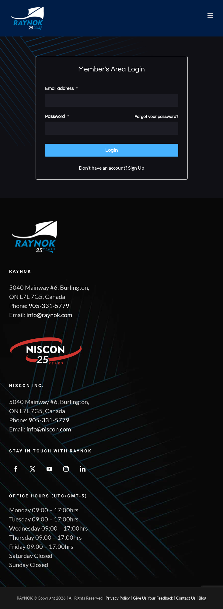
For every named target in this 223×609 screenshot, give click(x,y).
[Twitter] (32, 469)
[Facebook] (16, 469)
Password (57, 116)
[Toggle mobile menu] (210, 15)
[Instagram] (66, 469)
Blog (202, 598)
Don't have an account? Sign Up (111, 167)
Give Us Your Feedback (153, 598)
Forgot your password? (156, 116)
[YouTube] (49, 469)
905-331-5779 (49, 305)
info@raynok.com (49, 314)
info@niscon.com (48, 429)
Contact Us (186, 598)
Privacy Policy (118, 598)
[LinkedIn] (82, 469)
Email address (61, 88)
